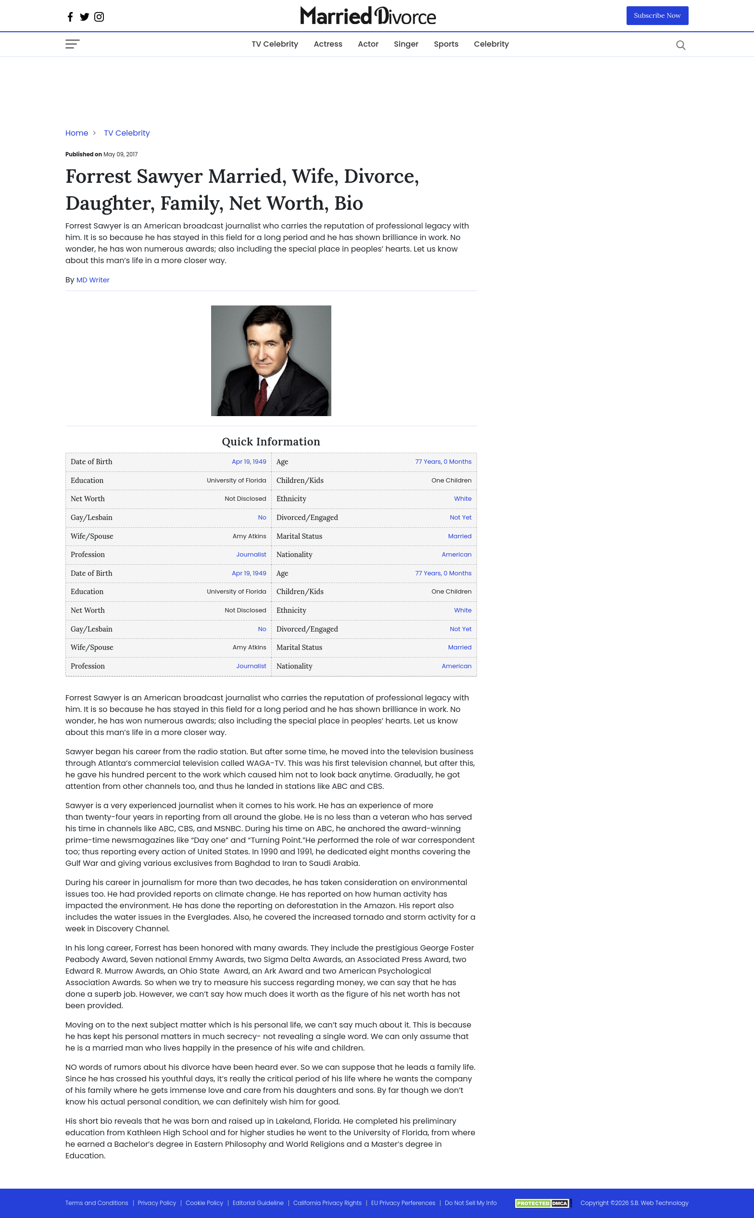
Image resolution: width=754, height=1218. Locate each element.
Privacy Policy (157, 1203)
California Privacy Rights (327, 1203)
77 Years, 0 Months (443, 461)
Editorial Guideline (258, 1203)
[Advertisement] (142, 76)
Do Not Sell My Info (471, 1203)
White (463, 499)
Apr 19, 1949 (249, 461)
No (262, 517)
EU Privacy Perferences (403, 1203)
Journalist (251, 554)
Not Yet (461, 517)
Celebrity (491, 44)
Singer (406, 44)
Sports (446, 44)
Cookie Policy (204, 1203)
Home (76, 133)
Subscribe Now (657, 15)
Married (460, 536)
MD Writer (93, 280)
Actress (328, 44)
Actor (368, 44)
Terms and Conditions (96, 1203)
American (457, 554)
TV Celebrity (274, 44)
